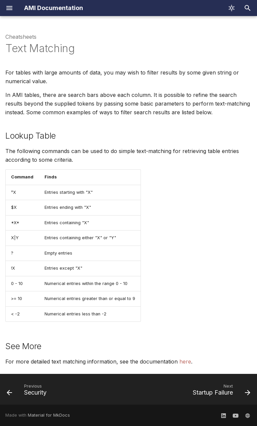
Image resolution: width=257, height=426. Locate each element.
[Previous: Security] (28, 391)
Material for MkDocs (49, 415)
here (185, 361)
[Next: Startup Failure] (220, 391)
